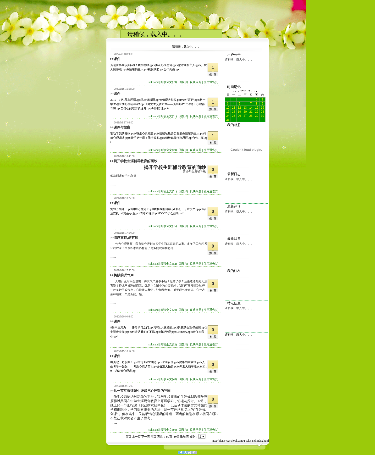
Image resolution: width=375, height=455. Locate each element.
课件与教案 (122, 127)
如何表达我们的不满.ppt (144, 331)
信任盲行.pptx (190, 99)
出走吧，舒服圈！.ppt (124, 362)
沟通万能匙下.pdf (121, 209)
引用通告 (211, 82)
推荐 (213, 74)
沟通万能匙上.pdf (143, 209)
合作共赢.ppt (171, 69)
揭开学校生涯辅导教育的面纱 (135, 161)
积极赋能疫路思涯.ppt (178, 137)
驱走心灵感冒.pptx (166, 65)
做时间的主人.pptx (189, 65)
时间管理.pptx (160, 108)
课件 (117, 59)
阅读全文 (168, 82)
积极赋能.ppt (156, 69)
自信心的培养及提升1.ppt (136, 108)
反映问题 (195, 82)
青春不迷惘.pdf (149, 213)
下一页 (145, 436)
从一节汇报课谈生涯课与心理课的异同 (142, 391)
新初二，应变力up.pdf (189, 209)
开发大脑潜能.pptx (190, 366)
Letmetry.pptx (184, 331)
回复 (183, 82)
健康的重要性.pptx (190, 362)
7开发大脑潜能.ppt (165, 327)
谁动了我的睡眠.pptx (142, 65)
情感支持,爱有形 (126, 237)
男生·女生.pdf (131, 213)
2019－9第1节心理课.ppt (125, 99)
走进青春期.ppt (119, 65)
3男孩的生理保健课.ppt (190, 327)
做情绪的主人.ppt (137, 69)
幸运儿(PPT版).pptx (150, 362)
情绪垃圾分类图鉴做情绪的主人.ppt (181, 133)
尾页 (153, 436)
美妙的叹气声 (124, 275)
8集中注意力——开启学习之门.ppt (131, 327)
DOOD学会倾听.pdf (171, 213)
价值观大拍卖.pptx (170, 99)
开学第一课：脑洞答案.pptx (148, 137)
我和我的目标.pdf (165, 209)
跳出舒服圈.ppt (150, 99)
